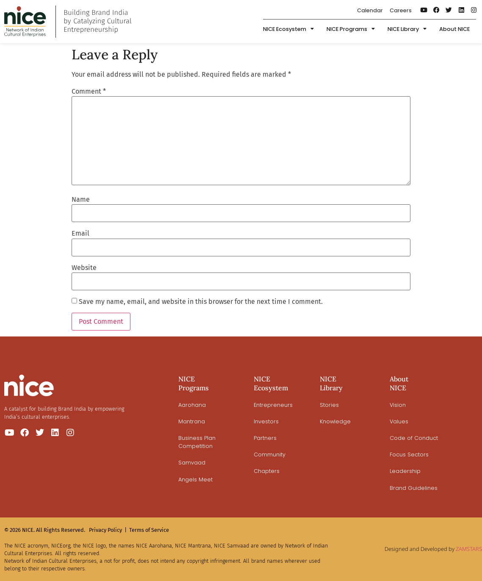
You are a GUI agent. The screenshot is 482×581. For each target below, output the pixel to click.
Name (81, 199)
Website (84, 267)
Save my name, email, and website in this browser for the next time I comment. (201, 301)
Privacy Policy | (108, 530)
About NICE (454, 29)
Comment (89, 91)
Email (80, 233)
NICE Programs (351, 29)
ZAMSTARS (469, 549)
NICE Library (407, 29)
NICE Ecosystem (288, 29)
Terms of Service (149, 530)
